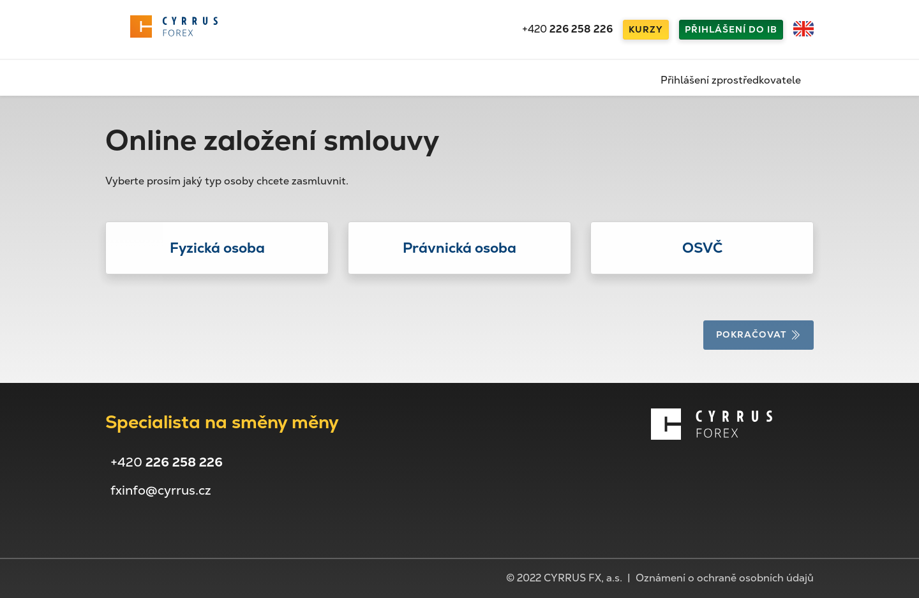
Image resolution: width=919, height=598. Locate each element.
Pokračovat (758, 334)
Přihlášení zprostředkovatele (731, 80)
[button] (217, 247)
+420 (567, 29)
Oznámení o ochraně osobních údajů (725, 578)
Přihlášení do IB (731, 29)
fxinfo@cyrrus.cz (160, 490)
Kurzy (646, 29)
